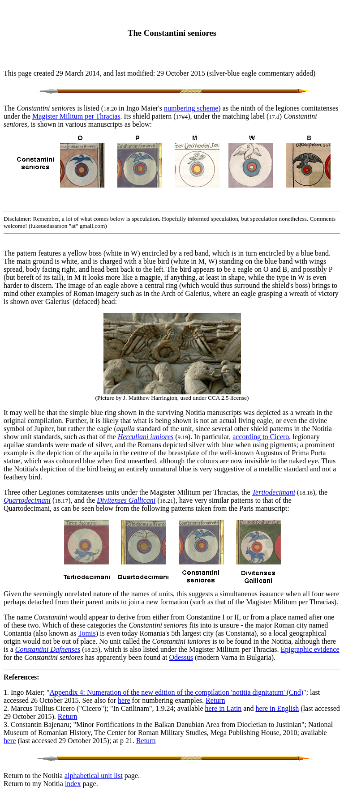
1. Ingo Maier (23, 692)
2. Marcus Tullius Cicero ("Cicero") (55, 708)
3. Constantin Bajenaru (36, 724)
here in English (277, 708)
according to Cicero (260, 436)
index (73, 783)
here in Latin (223, 708)
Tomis (87, 633)
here (124, 700)
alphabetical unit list (93, 775)
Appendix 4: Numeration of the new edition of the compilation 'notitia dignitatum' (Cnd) (177, 692)
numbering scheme (191, 108)
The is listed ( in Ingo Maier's (84, 108)
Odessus (181, 657)
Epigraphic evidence (310, 649)
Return (215, 700)
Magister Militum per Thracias (76, 116)
